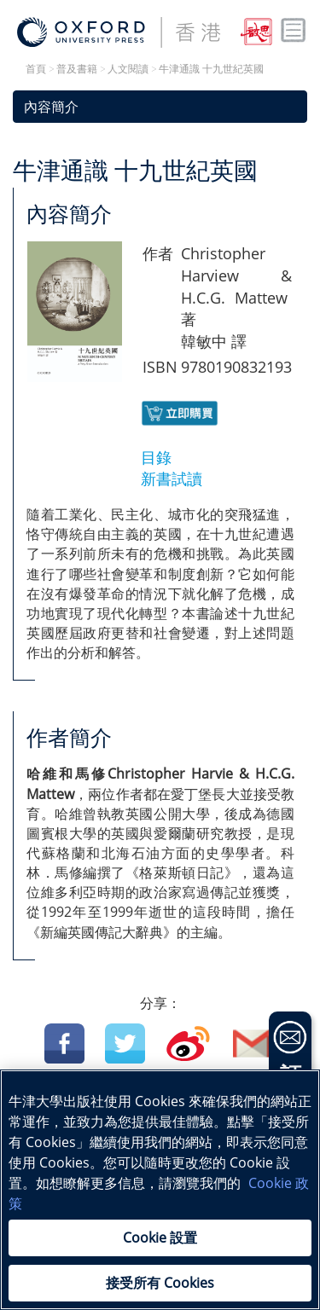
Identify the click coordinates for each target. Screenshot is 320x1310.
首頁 (36, 69)
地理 (166, 1150)
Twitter (125, 1043)
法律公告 (33, 1249)
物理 (73, 1150)
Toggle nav (293, 30)
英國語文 (151, 1128)
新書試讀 (171, 478)
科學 (256, 1128)
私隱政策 (226, 1249)
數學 (209, 1128)
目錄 (156, 457)
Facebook (64, 1043)
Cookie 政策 (129, 1249)
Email (253, 1043)
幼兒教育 (224, 1150)
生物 (119, 1150)
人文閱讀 (128, 69)
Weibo (188, 1043)
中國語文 (80, 1128)
